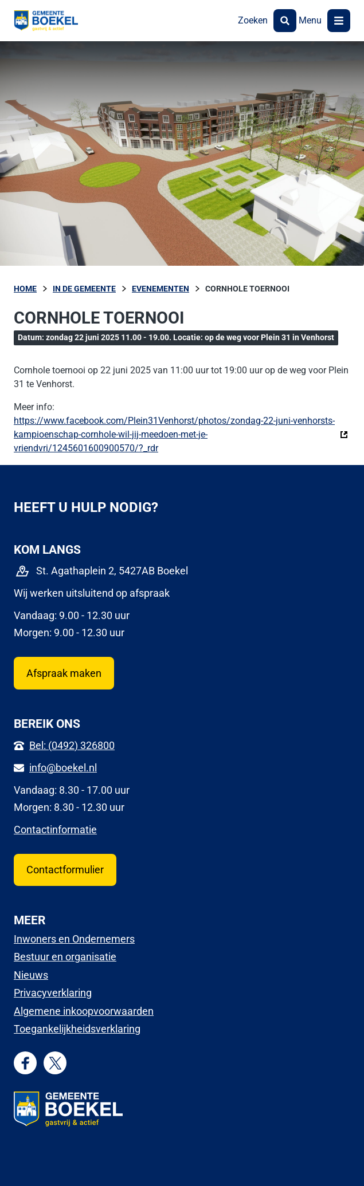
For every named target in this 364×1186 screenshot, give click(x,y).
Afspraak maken (63, 673)
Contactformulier (65, 870)
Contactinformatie (55, 829)
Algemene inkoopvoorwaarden (84, 1011)
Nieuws (31, 975)
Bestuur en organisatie (65, 957)
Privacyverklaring (53, 993)
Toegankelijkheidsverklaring (77, 1029)
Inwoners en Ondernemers (74, 939)
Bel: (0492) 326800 (72, 745)
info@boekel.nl (63, 768)
